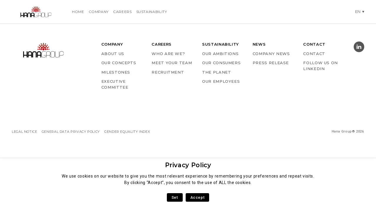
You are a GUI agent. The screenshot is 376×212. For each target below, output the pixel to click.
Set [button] (175, 197)
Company (99, 11)
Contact (314, 53)
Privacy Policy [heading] (188, 165)
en (358, 11)
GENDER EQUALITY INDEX (127, 132)
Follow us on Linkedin (320, 65)
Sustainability (151, 11)
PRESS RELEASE (271, 62)
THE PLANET (216, 72)
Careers (122, 11)
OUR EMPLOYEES (221, 81)
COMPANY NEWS (271, 53)
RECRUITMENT (168, 72)
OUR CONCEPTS (118, 62)
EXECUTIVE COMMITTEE (114, 84)
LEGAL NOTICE (24, 132)
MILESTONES (115, 72)
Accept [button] (197, 197)
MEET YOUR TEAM (172, 62)
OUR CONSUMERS (221, 62)
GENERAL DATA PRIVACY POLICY (71, 132)
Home (78, 11)
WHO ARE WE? (168, 53)
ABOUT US (112, 53)
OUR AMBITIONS (220, 53)
